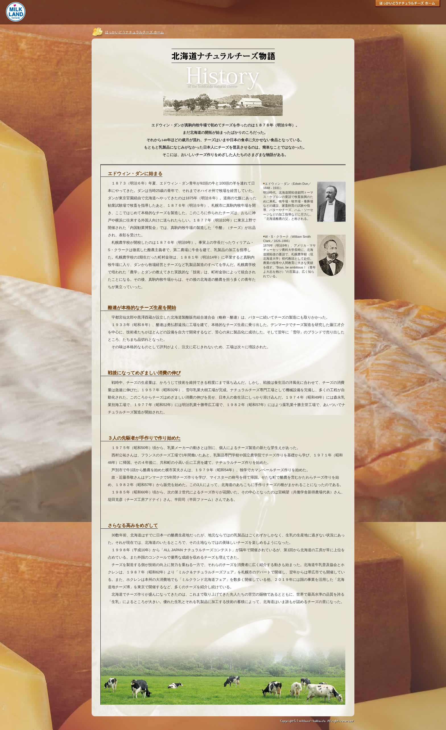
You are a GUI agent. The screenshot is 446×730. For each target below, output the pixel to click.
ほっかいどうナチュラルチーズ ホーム (407, 4)
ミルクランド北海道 (16, 12)
